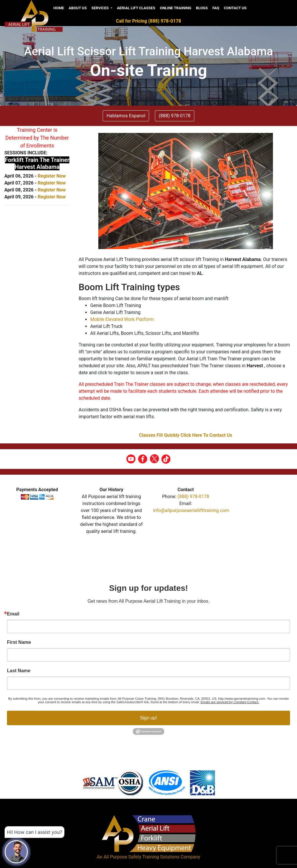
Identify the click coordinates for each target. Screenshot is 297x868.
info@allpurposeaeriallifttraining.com (191, 510)
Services (100, 8)
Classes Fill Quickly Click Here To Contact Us (185, 435)
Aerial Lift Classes (136, 8)
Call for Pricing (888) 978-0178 (148, 21)
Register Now (52, 176)
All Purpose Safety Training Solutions (142, 857)
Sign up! (148, 717)
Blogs (202, 8)
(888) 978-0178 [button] (174, 115)
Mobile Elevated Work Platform (122, 319)
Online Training (175, 8)
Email (13, 614)
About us (78, 8)
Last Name (18, 670)
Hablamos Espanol (125, 115)
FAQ (215, 8)
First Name (19, 642)
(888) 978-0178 (193, 496)
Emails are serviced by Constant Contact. (230, 702)
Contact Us (235, 8)
